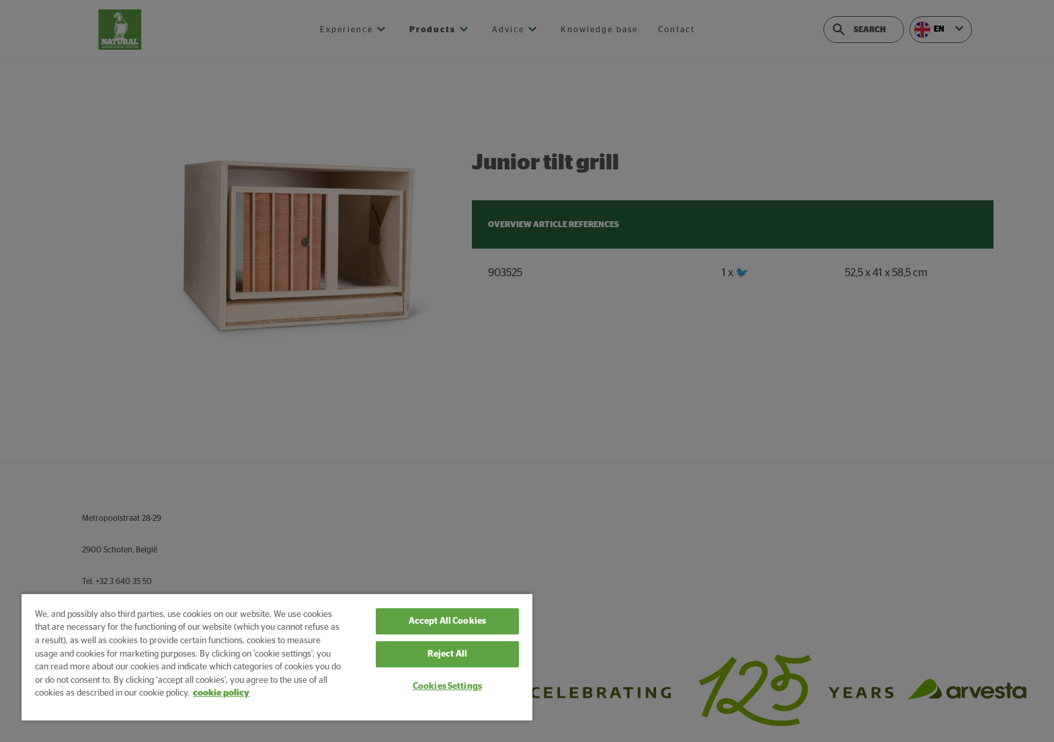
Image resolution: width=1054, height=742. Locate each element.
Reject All (447, 654)
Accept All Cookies (447, 621)
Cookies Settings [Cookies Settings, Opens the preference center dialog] (447, 686)
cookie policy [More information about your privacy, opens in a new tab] (221, 693)
